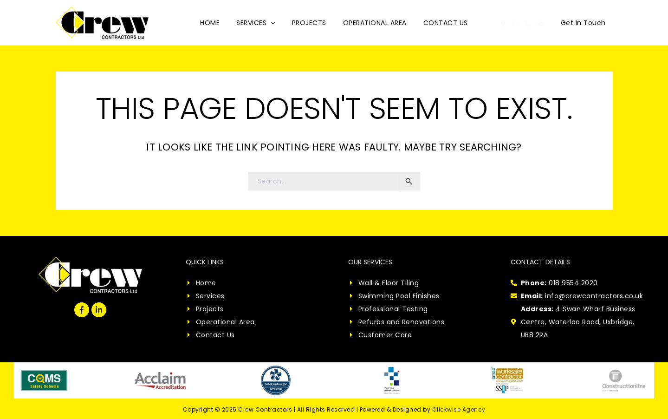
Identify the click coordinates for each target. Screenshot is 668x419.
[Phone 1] (527, 23)
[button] (583, 23)
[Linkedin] (515, 23)
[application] (274, 22)
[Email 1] (539, 23)
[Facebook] (503, 23)
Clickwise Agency (459, 409)
